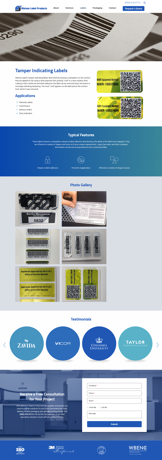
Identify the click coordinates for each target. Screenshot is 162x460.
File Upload (114, 443)
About (60, 8)
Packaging (99, 8)
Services (72, 8)
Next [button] (158, 302)
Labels (85, 8)
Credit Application (114, 446)
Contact (114, 8)
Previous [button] (5, 302)
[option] (27, 302)
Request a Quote (114, 448)
